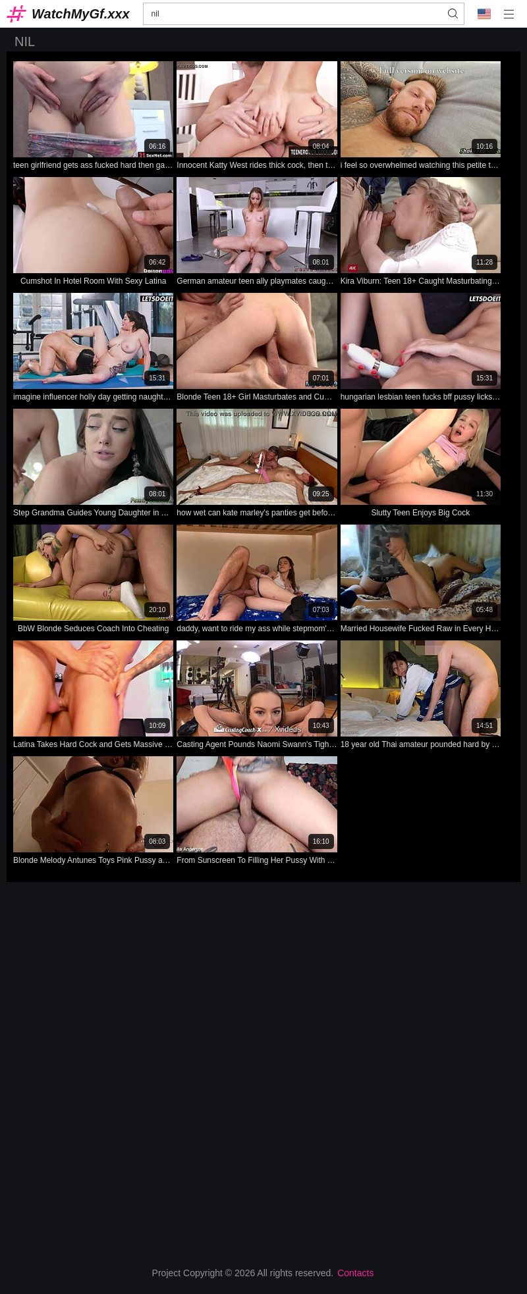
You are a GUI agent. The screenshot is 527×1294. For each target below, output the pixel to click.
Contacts (355, 1273)
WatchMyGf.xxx (81, 14)
